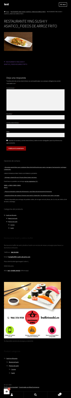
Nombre (9, 114)
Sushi (12, 228)
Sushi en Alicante (11, 215)
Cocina (12, 225)
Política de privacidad (11, 387)
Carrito (54, 393)
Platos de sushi (12, 221)
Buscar (35, 395)
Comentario (10, 88)
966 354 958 (14, 252)
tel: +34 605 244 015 (13, 270)
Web (7, 132)
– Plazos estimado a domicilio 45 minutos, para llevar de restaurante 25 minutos (28, 191)
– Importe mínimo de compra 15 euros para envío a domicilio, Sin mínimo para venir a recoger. (32, 195)
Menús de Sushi (12, 218)
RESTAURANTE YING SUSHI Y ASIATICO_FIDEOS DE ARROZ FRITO (28, 12)
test (6, 4)
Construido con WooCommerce (29, 387)
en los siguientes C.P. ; (31, 181)
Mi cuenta (12, 395)
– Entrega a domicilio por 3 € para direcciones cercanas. (20, 177)
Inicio (7, 12)
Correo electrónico (13, 123)
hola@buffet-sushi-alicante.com (19, 257)
